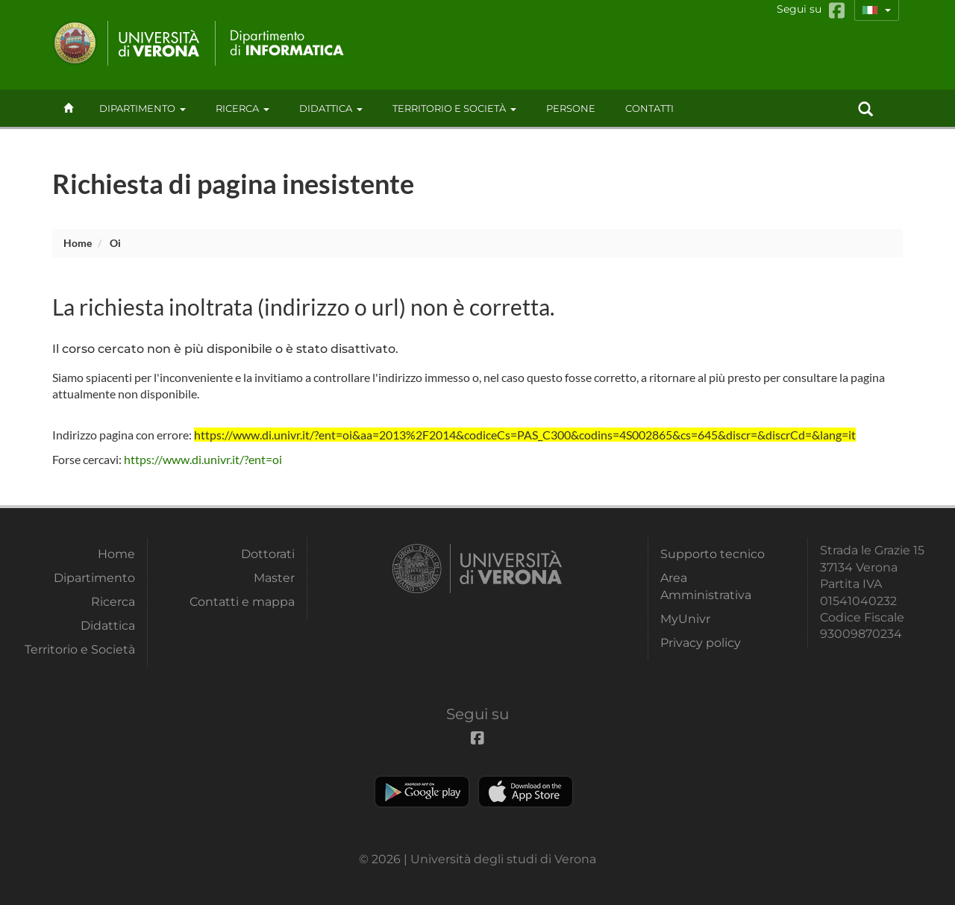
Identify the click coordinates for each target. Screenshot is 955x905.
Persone (570, 108)
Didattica (331, 108)
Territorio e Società (454, 108)
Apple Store (525, 792)
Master (274, 578)
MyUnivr (685, 619)
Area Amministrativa (705, 586)
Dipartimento (142, 108)
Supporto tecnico (712, 554)
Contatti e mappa (242, 602)
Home (77, 243)
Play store (422, 792)
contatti (649, 108)
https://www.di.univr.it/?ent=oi (203, 459)
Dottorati (268, 554)
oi (115, 243)
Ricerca (242, 108)
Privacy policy (700, 643)
